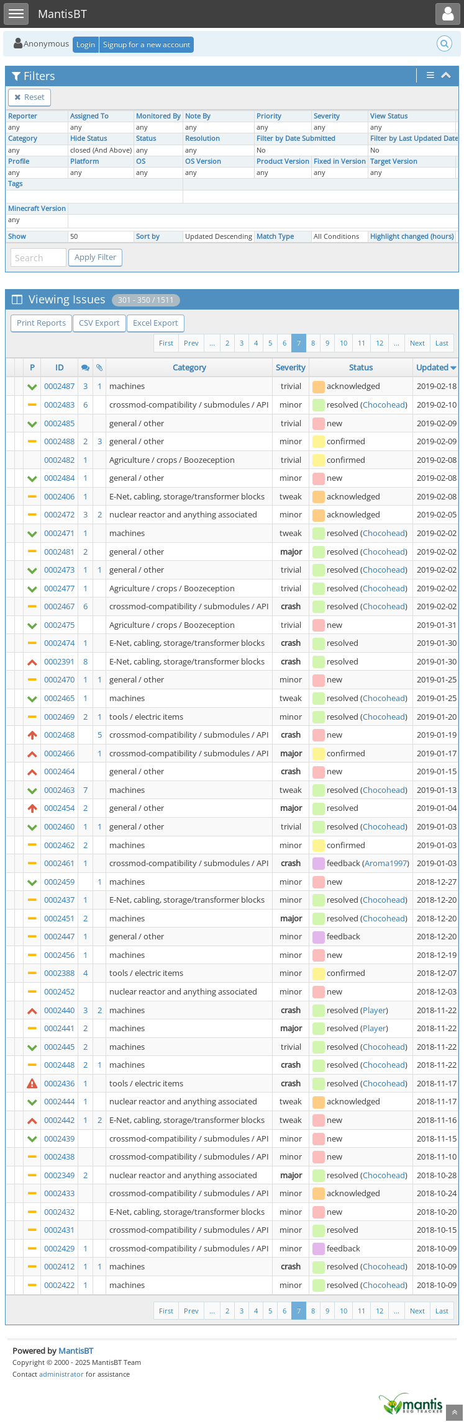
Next (417, 342)
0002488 (59, 441)
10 (343, 342)
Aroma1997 (386, 863)
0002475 (59, 624)
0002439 (59, 1138)
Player (374, 1010)
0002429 (59, 1248)
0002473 (59, 569)
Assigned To (89, 116)
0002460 (59, 826)
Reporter (22, 116)
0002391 (59, 661)
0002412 (59, 1266)
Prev (191, 342)
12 (379, 342)
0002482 (59, 459)
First (166, 342)
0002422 (59, 1284)
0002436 (59, 1083)
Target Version (393, 161)
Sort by (148, 236)
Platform (84, 161)
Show (17, 236)
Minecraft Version (37, 208)
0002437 (59, 899)
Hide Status (88, 138)
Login (85, 44)
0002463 (59, 789)
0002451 (59, 918)
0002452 (59, 991)
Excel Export (155, 322)
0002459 (59, 881)
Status (146, 138)
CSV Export (99, 322)
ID (59, 367)
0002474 (59, 642)
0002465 (59, 698)
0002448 (59, 1064)
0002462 (59, 845)
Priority (269, 116)
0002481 (59, 551)
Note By (198, 116)
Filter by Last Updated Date (414, 138)
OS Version (203, 161)
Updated (432, 367)
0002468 (59, 734)
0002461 (59, 863)
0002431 (59, 1229)
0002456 (59, 954)
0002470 (59, 679)
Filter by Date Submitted (296, 138)
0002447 (59, 936)
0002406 (59, 496)
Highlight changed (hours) (411, 236)
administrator (61, 1374)
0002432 (59, 1211)
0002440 (59, 1010)
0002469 (59, 716)
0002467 (59, 606)
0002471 (59, 533)
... (396, 342)
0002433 (59, 1193)
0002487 (59, 385)
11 (361, 342)
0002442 (59, 1119)
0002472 (59, 514)
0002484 (59, 477)
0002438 (59, 1156)
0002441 (59, 1028)
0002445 (59, 1046)
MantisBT (75, 1350)
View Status (388, 116)
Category (22, 138)
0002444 (59, 1101)
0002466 (59, 753)
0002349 (59, 1175)
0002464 (59, 771)
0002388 (59, 972)
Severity (327, 116)
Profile (18, 161)
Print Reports (41, 322)
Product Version (283, 161)
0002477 (59, 588)
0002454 (59, 807)
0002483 (59, 404)
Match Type (275, 236)
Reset (29, 96)
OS (140, 161)
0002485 (59, 423)
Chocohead (384, 404)
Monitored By (158, 116)
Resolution (202, 138)
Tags (15, 183)
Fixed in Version (340, 161)
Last (441, 342)
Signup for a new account (146, 44)
